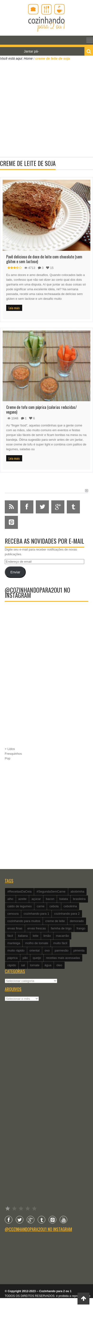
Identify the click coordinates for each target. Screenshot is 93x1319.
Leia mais (14, 307)
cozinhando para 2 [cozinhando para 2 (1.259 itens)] (67, 913)
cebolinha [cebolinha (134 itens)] (70, 906)
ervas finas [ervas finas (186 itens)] (14, 928)
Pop (7, 758)
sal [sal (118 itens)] (23, 965)
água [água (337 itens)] (48, 965)
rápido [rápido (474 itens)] (11, 965)
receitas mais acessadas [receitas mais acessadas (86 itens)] (63, 958)
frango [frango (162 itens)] (81, 928)
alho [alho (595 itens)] (10, 899)
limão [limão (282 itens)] (47, 935)
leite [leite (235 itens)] (35, 935)
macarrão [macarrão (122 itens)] (62, 935)
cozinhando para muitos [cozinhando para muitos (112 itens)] (23, 921)
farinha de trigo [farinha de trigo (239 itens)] (61, 928)
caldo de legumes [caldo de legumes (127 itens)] (19, 906)
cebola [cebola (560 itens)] (53, 906)
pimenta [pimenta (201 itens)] (78, 950)
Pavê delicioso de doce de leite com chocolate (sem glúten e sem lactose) (44, 259)
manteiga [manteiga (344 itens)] (13, 943)
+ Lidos (10, 749)
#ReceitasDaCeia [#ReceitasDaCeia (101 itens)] (19, 891)
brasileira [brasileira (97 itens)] (79, 899)
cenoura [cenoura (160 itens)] (13, 913)
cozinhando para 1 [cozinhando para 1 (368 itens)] (36, 913)
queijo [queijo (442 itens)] (37, 958)
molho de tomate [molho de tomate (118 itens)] (36, 943)
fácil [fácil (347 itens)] (10, 935)
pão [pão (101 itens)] (25, 958)
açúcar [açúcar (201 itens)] (36, 899)
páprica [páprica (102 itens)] (12, 958)
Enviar (15, 572)
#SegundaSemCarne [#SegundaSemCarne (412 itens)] (50, 891)
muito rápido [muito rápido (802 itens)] (16, 950)
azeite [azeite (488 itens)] (22, 899)
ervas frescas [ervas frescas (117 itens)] (36, 928)
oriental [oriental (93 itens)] (35, 950)
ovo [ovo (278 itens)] (47, 950)
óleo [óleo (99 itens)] (59, 965)
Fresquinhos (13, 753)
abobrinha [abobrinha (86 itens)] (77, 891)
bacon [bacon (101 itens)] (50, 899)
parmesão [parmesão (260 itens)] (61, 950)
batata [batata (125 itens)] (63, 899)
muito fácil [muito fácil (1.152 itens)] (60, 943)
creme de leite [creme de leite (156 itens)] (55, 921)
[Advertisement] (44, 108)
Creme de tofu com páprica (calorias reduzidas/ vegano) (41, 409)
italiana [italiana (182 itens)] (23, 935)
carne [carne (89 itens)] (41, 906)
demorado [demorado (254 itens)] (77, 921)
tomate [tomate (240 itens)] (35, 965)
